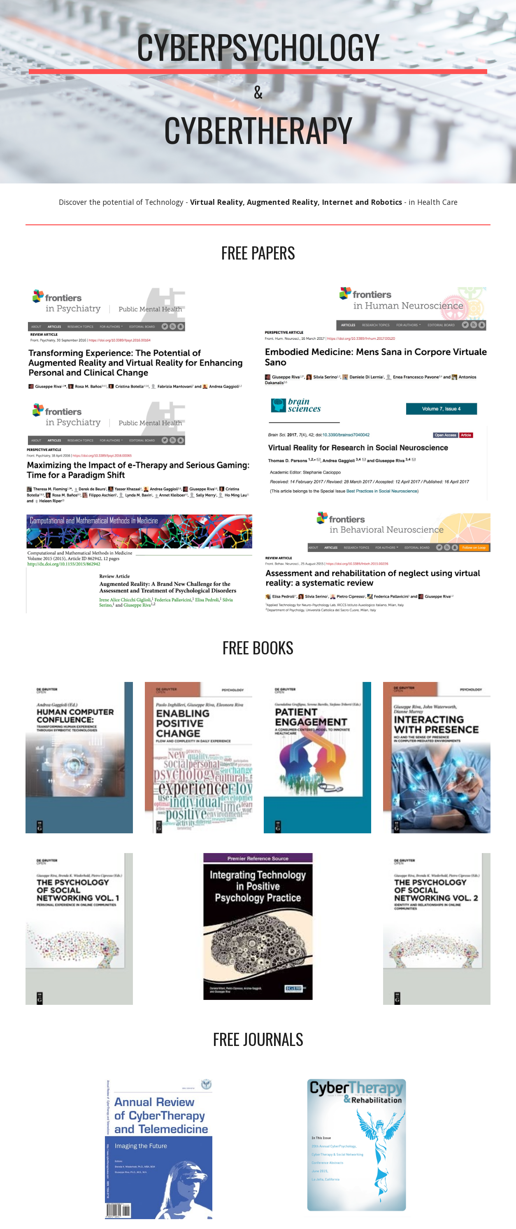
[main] (258, 91)
